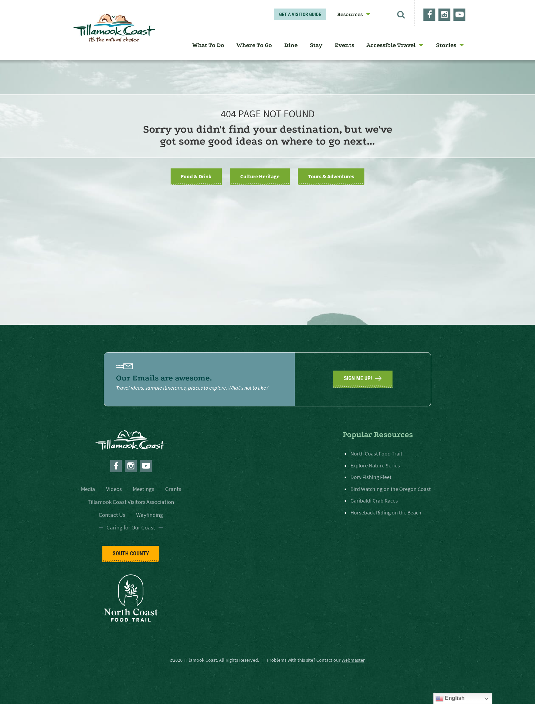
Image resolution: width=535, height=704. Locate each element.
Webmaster (353, 660)
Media (88, 489)
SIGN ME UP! (363, 378)
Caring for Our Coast (130, 527)
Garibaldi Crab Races (374, 500)
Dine (291, 45)
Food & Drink (196, 176)
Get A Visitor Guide (300, 14)
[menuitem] (351, 14)
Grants (173, 489)
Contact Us (112, 515)
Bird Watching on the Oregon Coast (390, 488)
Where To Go (254, 45)
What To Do (208, 45)
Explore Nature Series (375, 465)
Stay (316, 45)
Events (344, 45)
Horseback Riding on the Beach (385, 512)
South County (131, 553)
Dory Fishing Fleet (370, 477)
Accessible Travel (391, 45)
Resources (350, 14)
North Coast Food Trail (376, 453)
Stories (446, 45)
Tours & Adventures (331, 176)
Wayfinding (149, 515)
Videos (114, 489)
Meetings (143, 489)
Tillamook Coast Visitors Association (131, 502)
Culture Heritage (259, 176)
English (450, 698)
